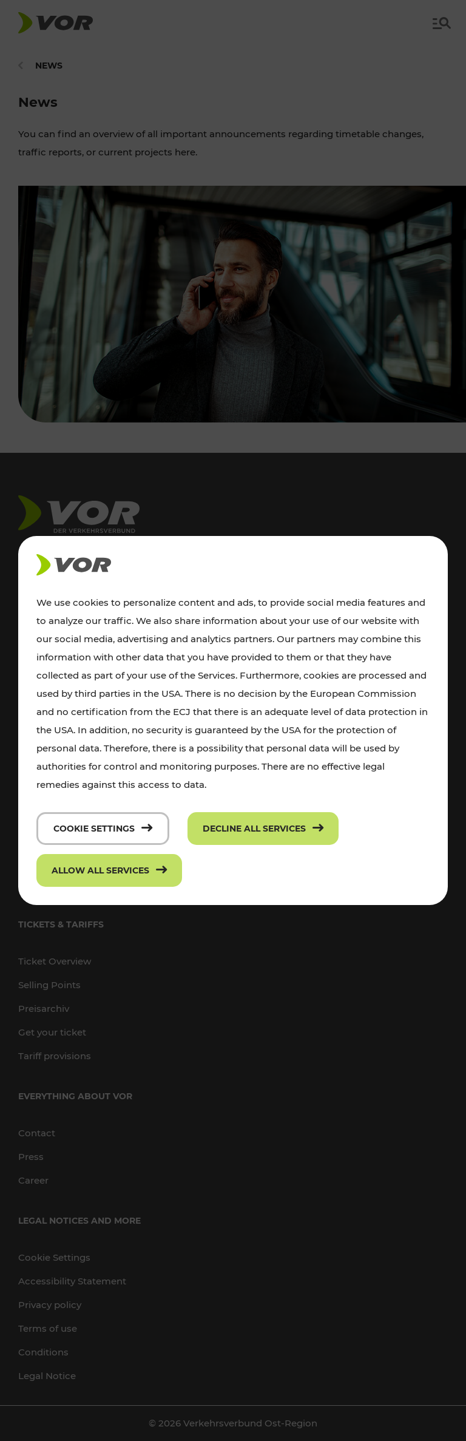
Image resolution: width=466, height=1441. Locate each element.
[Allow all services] (109, 870)
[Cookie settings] (102, 828)
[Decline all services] (263, 828)
